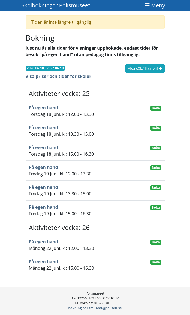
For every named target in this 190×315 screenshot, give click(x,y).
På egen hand (43, 108)
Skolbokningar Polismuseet (56, 5)
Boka (156, 108)
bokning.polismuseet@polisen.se (95, 308)
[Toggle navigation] (155, 5)
